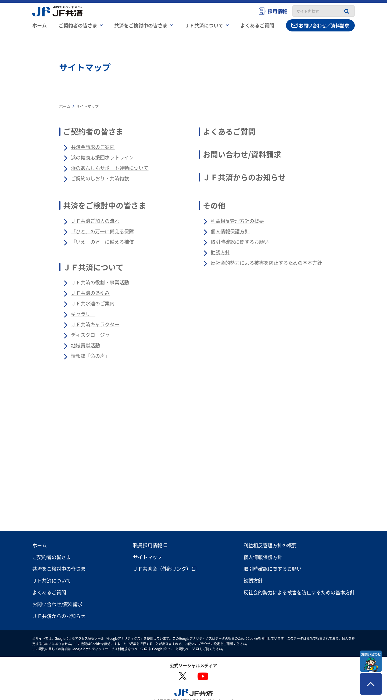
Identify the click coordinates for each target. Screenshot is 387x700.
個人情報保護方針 (230, 231)
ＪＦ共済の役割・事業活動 (100, 282)
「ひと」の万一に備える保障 (102, 231)
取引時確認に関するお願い (240, 241)
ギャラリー (83, 313)
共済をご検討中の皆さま (104, 205)
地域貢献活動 (85, 345)
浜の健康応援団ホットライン (102, 157)
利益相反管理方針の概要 (237, 220)
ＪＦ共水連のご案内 (92, 303)
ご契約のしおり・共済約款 (100, 178)
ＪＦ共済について (93, 267)
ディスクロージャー (92, 334)
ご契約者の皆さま (93, 131)
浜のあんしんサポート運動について (109, 167)
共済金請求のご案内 (92, 146)
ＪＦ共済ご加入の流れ (95, 220)
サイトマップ (147, 548)
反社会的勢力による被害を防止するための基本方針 (266, 262)
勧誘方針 (220, 252)
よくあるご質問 (229, 131)
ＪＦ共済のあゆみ (90, 292)
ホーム (39, 25)
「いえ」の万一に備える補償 (102, 241)
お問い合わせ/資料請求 (242, 154)
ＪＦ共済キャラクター (95, 324)
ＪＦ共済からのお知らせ (244, 177)
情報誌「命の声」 (90, 355)
